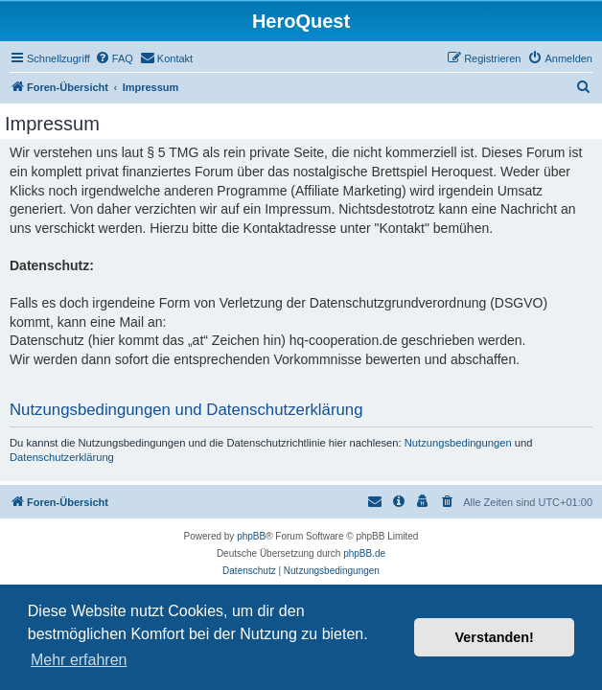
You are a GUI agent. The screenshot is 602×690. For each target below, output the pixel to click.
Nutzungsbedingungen (458, 442)
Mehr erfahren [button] (79, 660)
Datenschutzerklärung (62, 457)
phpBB (251, 536)
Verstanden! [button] (494, 637)
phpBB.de (364, 553)
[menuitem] (114, 58)
